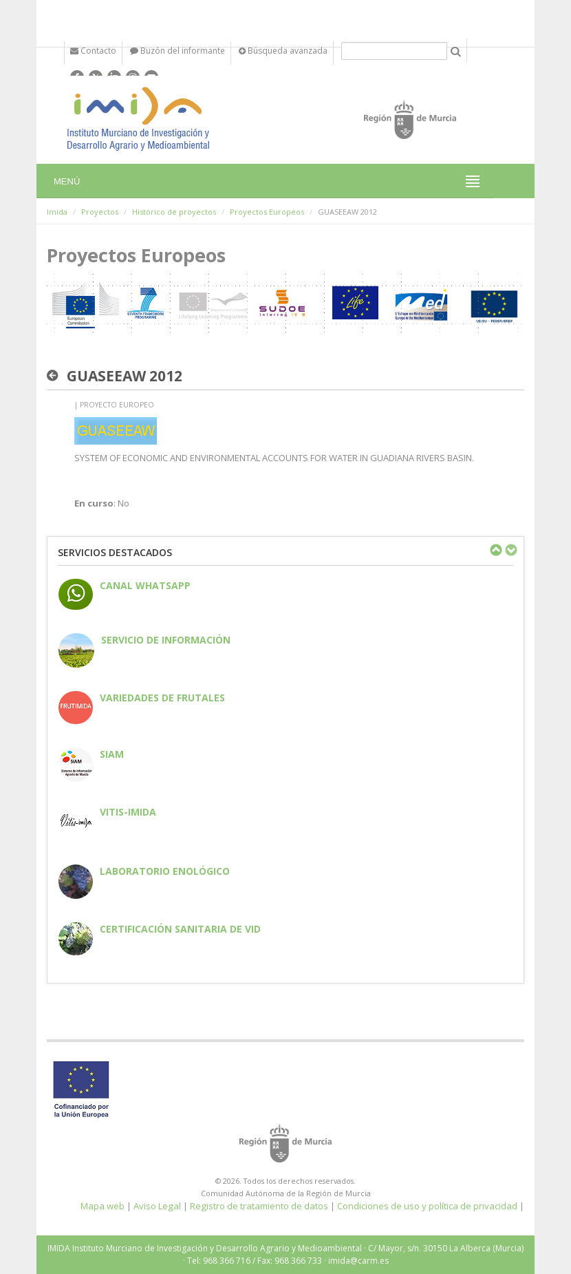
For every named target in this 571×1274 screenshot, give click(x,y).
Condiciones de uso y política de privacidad (427, 1206)
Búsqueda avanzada (283, 50)
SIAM (112, 754)
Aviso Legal (157, 1206)
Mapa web (102, 1206)
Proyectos (99, 211)
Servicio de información (165, 639)
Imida (57, 211)
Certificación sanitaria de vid (180, 928)
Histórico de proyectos (174, 211)
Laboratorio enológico (165, 871)
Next (510, 550)
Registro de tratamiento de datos (259, 1206)
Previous (495, 550)
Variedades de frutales (162, 697)
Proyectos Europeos (267, 211)
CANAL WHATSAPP (145, 585)
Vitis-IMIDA (128, 811)
